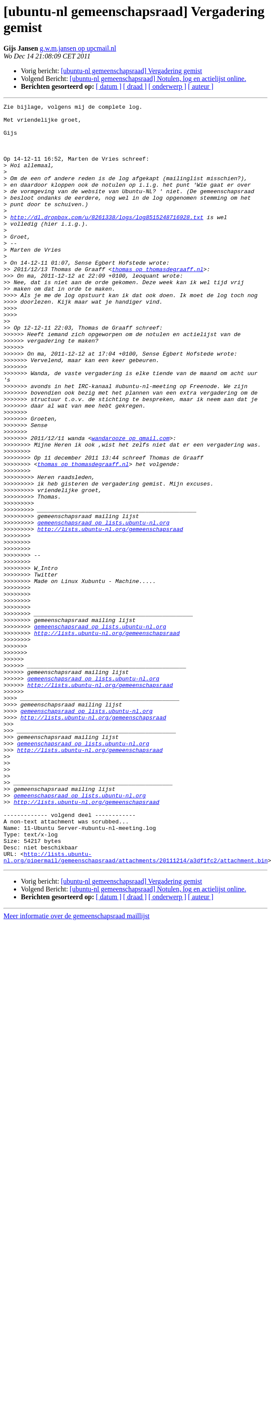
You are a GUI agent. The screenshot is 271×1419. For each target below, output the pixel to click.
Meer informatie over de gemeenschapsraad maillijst (76, 1068)
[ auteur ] (201, 86)
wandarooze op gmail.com (130, 505)
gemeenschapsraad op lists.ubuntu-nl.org (103, 607)
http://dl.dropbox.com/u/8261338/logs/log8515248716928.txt (107, 240)
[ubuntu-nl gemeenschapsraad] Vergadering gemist (131, 71)
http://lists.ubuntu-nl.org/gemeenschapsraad (110, 615)
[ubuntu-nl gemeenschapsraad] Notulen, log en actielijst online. (158, 78)
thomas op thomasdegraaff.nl (158, 303)
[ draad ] (135, 86)
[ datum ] (109, 86)
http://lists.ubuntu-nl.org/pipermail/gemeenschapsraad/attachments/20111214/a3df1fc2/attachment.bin (135, 1008)
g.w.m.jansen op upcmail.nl (78, 48)
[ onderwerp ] (167, 86)
